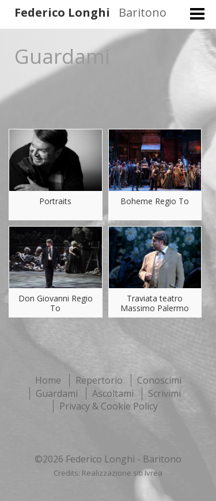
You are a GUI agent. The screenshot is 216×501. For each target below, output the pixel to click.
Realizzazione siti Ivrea (122, 473)
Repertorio (99, 380)
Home (48, 380)
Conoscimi (159, 380)
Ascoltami (113, 393)
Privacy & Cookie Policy (108, 406)
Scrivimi (164, 393)
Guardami (57, 393)
